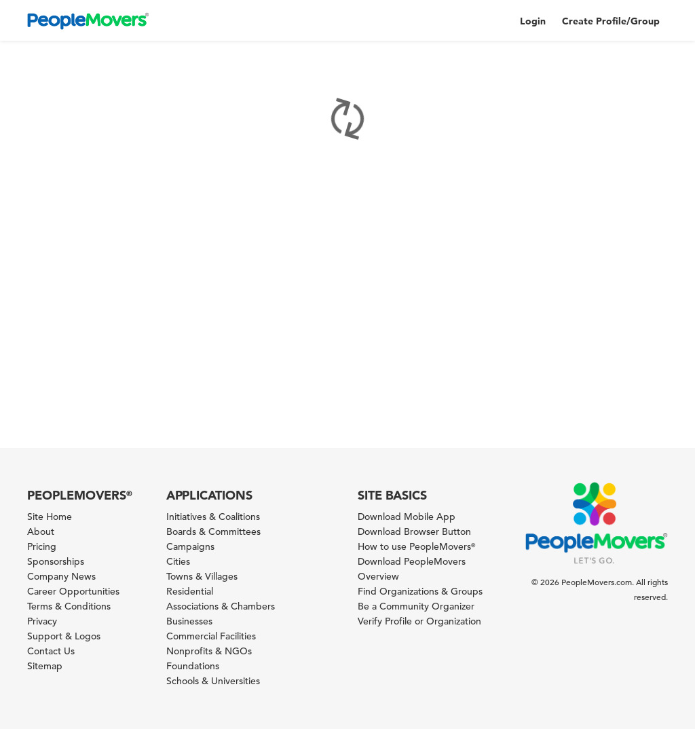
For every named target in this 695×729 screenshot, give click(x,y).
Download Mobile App (406, 516)
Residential (189, 591)
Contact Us (51, 651)
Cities (178, 561)
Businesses (189, 621)
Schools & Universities (213, 681)
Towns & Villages (202, 576)
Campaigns (190, 546)
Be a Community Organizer (416, 606)
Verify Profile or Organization (419, 621)
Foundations (192, 666)
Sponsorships (55, 561)
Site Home (49, 516)
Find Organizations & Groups (420, 591)
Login (533, 21)
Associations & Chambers (220, 606)
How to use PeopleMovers (416, 546)
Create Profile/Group (611, 21)
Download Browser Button (414, 531)
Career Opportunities (73, 591)
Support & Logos (63, 636)
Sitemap (44, 666)
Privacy (42, 621)
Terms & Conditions (69, 606)
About (40, 531)
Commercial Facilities (211, 636)
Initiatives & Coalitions (213, 516)
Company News (61, 576)
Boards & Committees (213, 531)
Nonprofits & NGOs (209, 651)
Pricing (41, 546)
